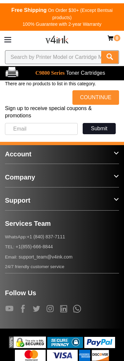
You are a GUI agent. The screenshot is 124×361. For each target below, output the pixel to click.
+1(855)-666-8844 (34, 246)
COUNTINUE (95, 97)
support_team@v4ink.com (45, 257)
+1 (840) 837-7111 (46, 236)
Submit (99, 128)
